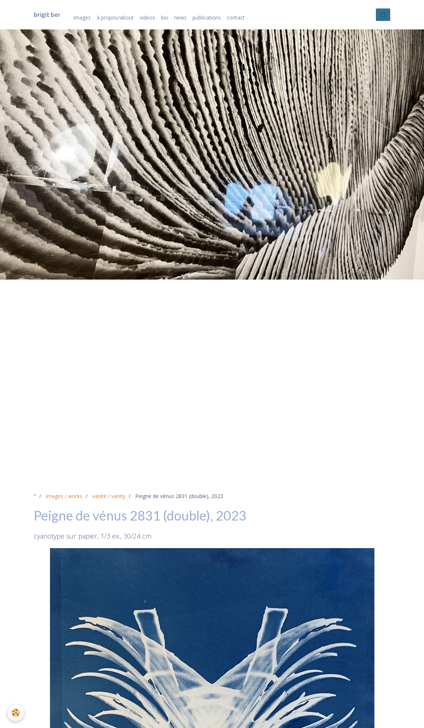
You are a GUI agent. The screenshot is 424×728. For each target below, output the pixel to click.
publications (207, 17)
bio (164, 17)
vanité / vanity (108, 496)
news (180, 17)
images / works (64, 496)
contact (236, 17)
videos (147, 17)
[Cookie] (15, 712)
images (82, 17)
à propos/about (115, 17)
